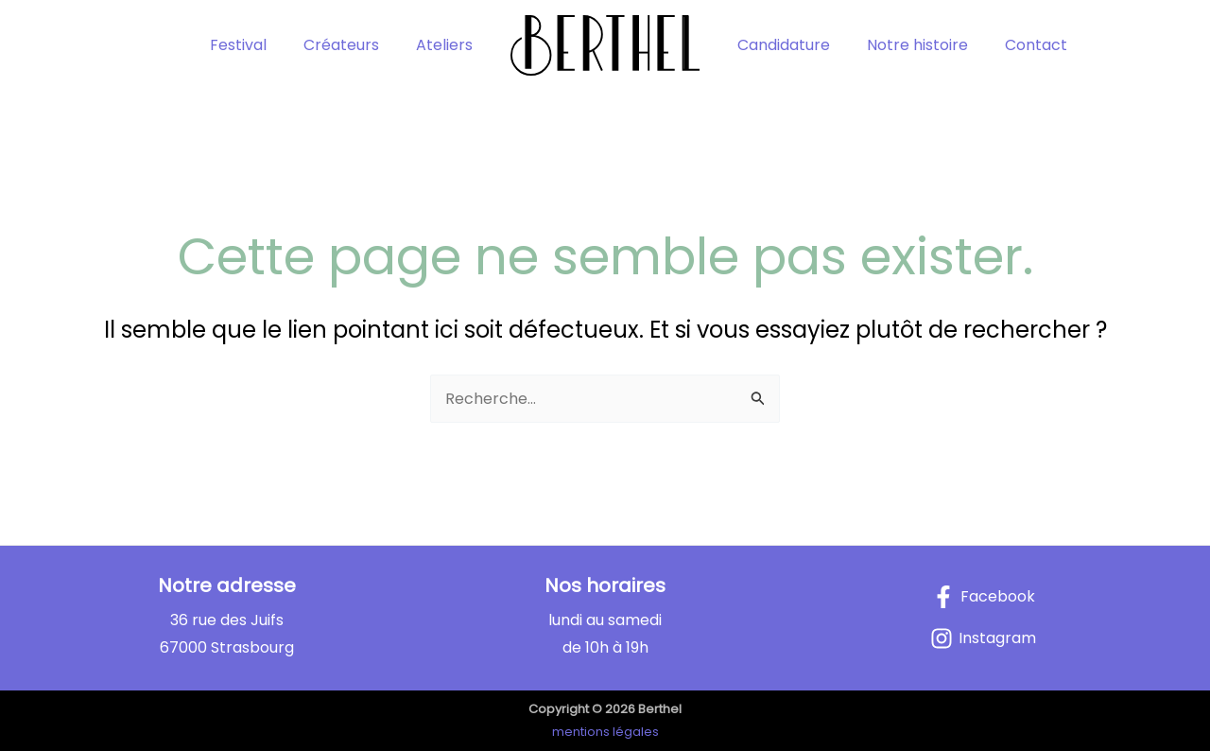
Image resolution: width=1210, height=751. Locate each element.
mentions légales (605, 732)
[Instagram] (983, 638)
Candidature (780, 45)
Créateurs (351, 45)
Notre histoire (907, 45)
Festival (255, 45)
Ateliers (448, 45)
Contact (1019, 45)
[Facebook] (984, 597)
